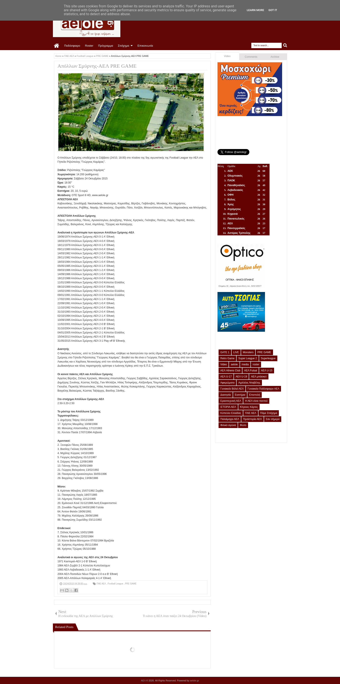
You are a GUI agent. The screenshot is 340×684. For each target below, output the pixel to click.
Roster (89, 45)
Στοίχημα (123, 45)
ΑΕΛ (143, 680)
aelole (234, 364)
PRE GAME (130, 583)
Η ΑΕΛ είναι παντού (256, 400)
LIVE (236, 352)
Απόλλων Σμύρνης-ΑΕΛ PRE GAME (96, 66)
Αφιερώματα (227, 382)
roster (256, 364)
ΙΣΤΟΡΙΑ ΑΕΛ (228, 406)
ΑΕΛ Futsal (250, 370)
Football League (116, 583)
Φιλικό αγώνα (228, 425)
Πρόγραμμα (105, 45)
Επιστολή (254, 394)
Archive (275, 56)
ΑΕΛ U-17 (226, 376)
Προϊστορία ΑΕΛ (252, 419)
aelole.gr (194, 680)
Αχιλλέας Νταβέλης (249, 382)
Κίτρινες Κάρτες (249, 406)
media (245, 364)
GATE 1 (224, 352)
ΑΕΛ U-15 (266, 370)
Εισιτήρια (240, 394)
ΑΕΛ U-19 (241, 376)
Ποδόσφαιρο (72, 45)
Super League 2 (247, 358)
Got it (272, 10)
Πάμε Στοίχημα (268, 413)
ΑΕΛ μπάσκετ (258, 376)
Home (57, 45)
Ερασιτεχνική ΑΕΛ (230, 400)
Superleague (268, 358)
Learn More (255, 10)
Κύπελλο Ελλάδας (230, 413)
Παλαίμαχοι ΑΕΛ (229, 419)
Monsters (248, 352)
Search (285, 45)
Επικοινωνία (145, 45)
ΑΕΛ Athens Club (230, 370)
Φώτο (243, 425)
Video (227, 56)
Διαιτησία (225, 394)
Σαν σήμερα (273, 419)
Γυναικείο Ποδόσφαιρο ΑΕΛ (263, 388)
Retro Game (227, 358)
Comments (251, 56)
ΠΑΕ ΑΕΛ (101, 583)
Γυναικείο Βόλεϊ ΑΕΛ (232, 388)
